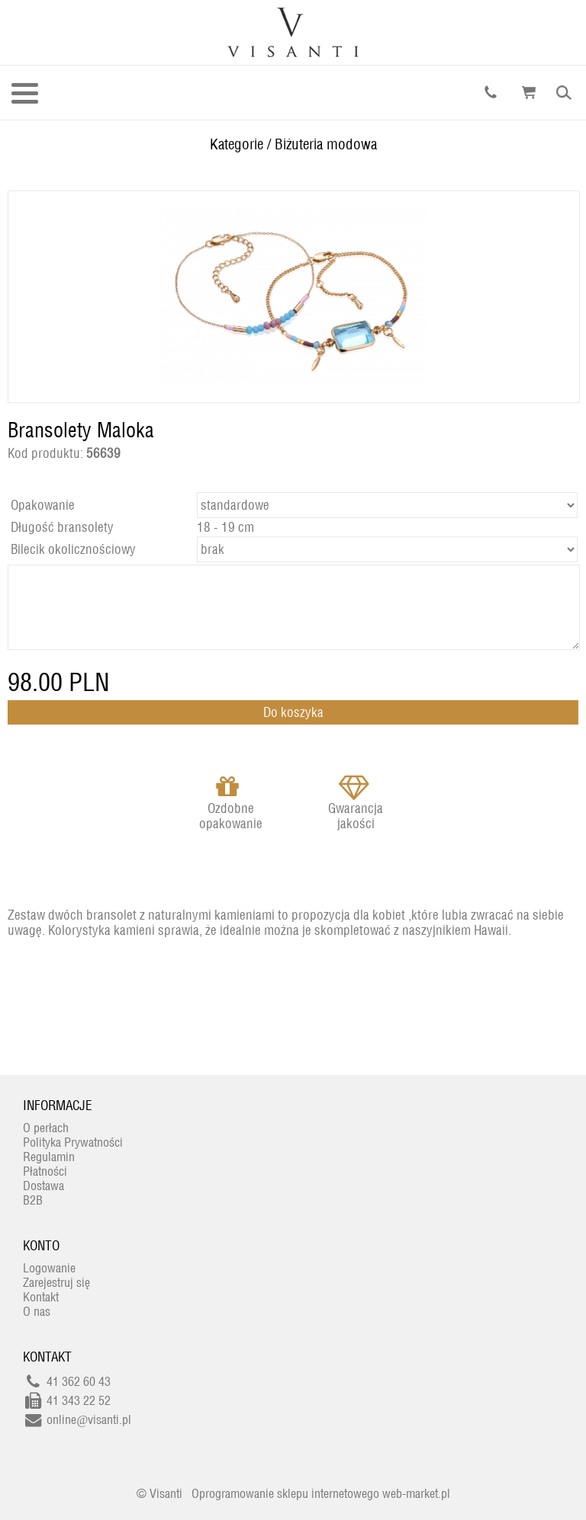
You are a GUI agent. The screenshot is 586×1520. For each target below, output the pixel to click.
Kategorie (236, 144)
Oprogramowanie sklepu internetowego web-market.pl (321, 1493)
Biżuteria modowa (326, 144)
